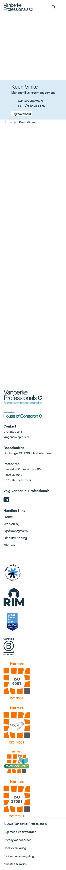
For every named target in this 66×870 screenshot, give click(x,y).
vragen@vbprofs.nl (16, 437)
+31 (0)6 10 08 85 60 (31, 105)
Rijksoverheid (22, 113)
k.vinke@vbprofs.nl (30, 100)
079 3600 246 (13, 431)
